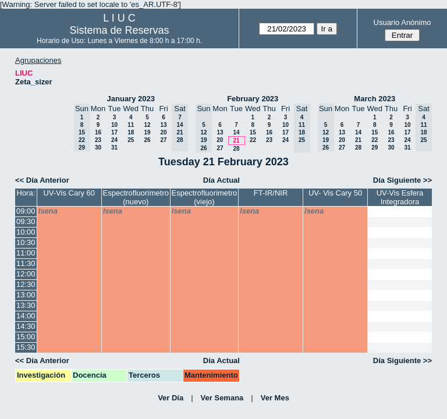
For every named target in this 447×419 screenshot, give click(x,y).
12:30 (26, 284)
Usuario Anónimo (402, 22)
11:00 (26, 252)
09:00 (26, 211)
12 (147, 125)
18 (130, 132)
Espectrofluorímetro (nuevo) (136, 197)
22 (253, 140)
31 (114, 147)
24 (114, 140)
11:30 (26, 263)
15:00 (26, 336)
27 (163, 140)
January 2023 (131, 98)
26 (147, 140)
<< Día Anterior (42, 180)
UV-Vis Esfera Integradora (400, 197)
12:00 (26, 273)
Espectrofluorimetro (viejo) (204, 197)
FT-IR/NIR (271, 193)
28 (236, 148)
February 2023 (252, 98)
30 (98, 147)
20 (163, 132)
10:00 (26, 232)
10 (114, 125)
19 (147, 132)
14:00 (26, 315)
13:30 (26, 305)
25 (130, 140)
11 (130, 125)
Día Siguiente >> (402, 180)
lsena (48, 211)
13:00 (26, 294)
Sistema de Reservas (119, 30)
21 (236, 140)
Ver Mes (275, 397)
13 (163, 125)
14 (236, 132)
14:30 (26, 326)
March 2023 (374, 98)
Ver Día (170, 397)
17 (114, 132)
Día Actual (221, 180)
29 (374, 147)
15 (253, 132)
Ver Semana (222, 397)
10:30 (26, 242)
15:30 (26, 347)
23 (98, 140)
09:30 (26, 221)
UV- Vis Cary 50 (335, 193)
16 (98, 132)
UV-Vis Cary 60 (69, 193)
